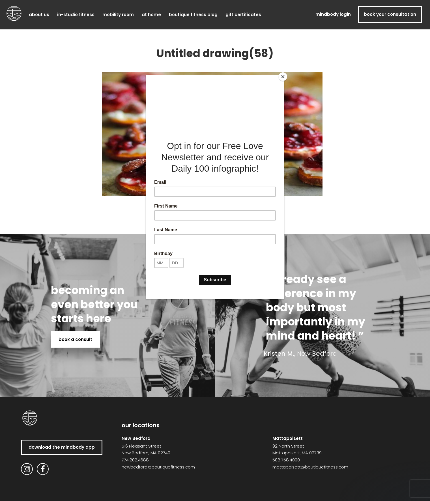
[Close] (283, 76)
